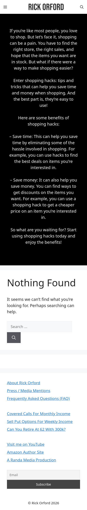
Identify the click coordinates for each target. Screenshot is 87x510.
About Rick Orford (23, 382)
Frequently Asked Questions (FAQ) (38, 398)
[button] (82, 7)
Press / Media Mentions (28, 390)
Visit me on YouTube (26, 444)
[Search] (14, 337)
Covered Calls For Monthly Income (38, 413)
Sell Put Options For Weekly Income (40, 421)
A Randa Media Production (31, 460)
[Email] (43, 475)
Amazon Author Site (25, 452)
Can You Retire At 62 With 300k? (36, 429)
